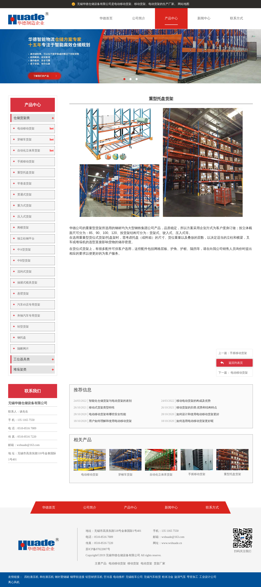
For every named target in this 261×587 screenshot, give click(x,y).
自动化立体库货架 (26, 150)
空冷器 (108, 576)
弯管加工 (192, 576)
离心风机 (14, 582)
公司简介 (138, 18)
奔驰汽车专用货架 (26, 315)
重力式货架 (22, 205)
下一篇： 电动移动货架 (233, 372)
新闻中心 (203, 18)
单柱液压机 (47, 576)
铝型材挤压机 (94, 576)
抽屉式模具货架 (25, 282)
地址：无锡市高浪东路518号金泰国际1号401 (113, 530)
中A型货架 (22, 249)
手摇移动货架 (23, 161)
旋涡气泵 (180, 576)
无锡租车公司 (134, 576)
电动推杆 (119, 576)
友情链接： (15, 576)
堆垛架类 (20, 369)
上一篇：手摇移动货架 (232, 353)
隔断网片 (21, 348)
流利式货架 (22, 271)
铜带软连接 (77, 576)
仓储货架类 (21, 118)
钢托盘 (19, 337)
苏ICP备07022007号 (98, 549)
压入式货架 (22, 216)
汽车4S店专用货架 (26, 304)
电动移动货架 (23, 128)
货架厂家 (159, 563)
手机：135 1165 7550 (165, 530)
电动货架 (146, 563)
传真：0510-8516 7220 (99, 543)
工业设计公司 (207, 576)
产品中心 (171, 18)
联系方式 (236, 18)
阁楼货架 (21, 227)
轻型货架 (21, 326)
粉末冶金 (167, 576)
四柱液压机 (31, 576)
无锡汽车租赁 (152, 576)
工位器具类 (21, 359)
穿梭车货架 (22, 139)
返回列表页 (236, 362)
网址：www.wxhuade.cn (167, 543)
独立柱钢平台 (23, 238)
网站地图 (183, 4)
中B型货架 (22, 260)
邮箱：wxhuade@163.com (168, 536)
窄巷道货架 (22, 183)
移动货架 (133, 563)
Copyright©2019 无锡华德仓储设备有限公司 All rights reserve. (123, 555)
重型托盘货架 (23, 172)
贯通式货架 (22, 194)
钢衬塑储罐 (62, 576)
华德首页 (106, 18)
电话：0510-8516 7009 (99, 536)
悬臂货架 (21, 293)
